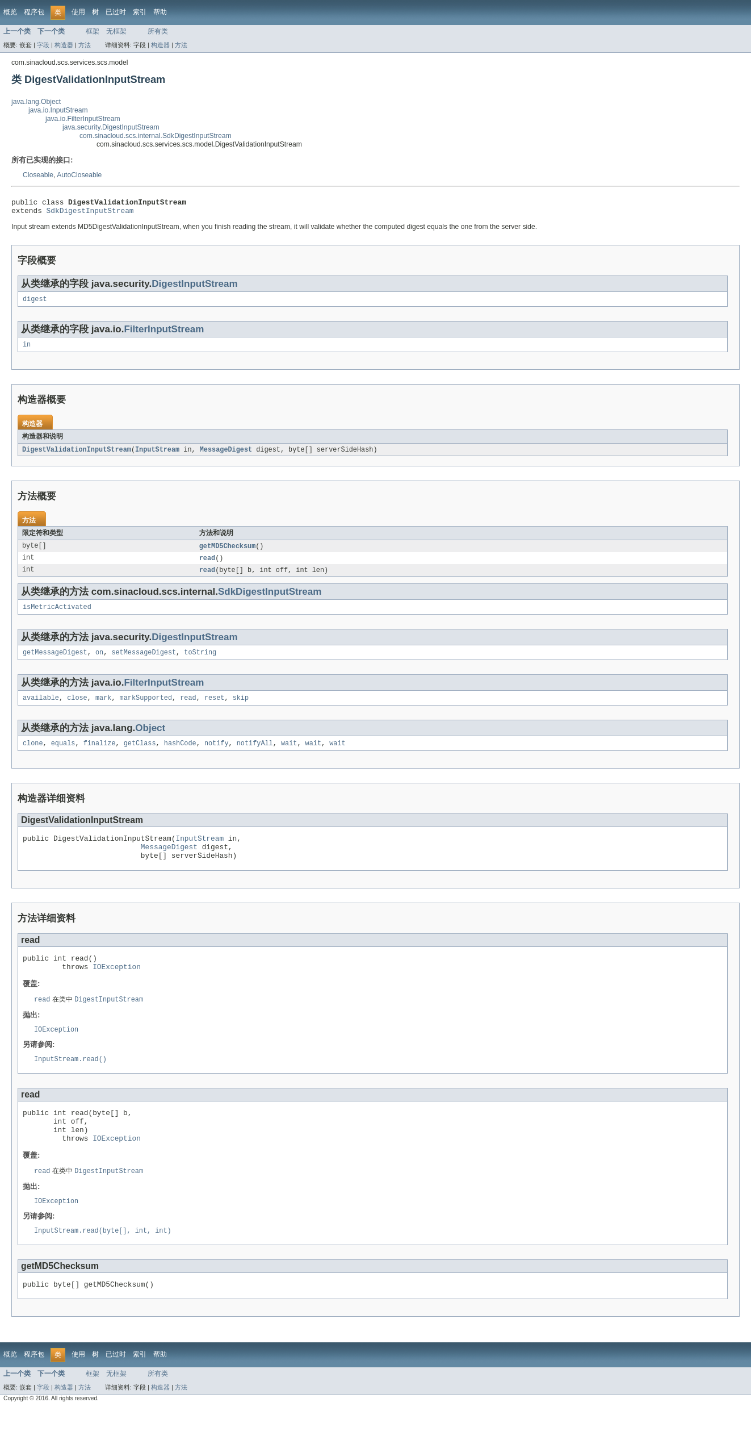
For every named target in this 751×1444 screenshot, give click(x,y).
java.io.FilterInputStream (82, 119)
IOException (117, 987)
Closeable (38, 175)
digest (35, 303)
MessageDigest (226, 455)
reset (214, 708)
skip (241, 708)
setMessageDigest (143, 662)
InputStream (157, 455)
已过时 (116, 12)
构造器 (63, 44)
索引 (139, 12)
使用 (78, 12)
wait (289, 755)
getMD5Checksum (227, 552)
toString (200, 662)
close (77, 708)
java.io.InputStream (58, 110)
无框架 (116, 31)
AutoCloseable (79, 175)
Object (150, 739)
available (41, 708)
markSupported (146, 708)
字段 (43, 44)
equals (63, 755)
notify (216, 755)
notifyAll (255, 755)
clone (33, 755)
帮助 (160, 12)
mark (103, 708)
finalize (99, 755)
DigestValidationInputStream (76, 455)
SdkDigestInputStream (90, 213)
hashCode (180, 755)
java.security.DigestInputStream (111, 127)
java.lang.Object (36, 102)
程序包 (34, 12)
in (27, 349)
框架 (92, 31)
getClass (140, 755)
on (99, 662)
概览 (10, 12)
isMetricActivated (57, 615)
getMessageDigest (55, 662)
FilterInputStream (164, 333)
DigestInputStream (194, 287)
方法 (84, 44)
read (207, 565)
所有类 (158, 31)
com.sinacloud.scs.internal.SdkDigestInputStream (155, 136)
